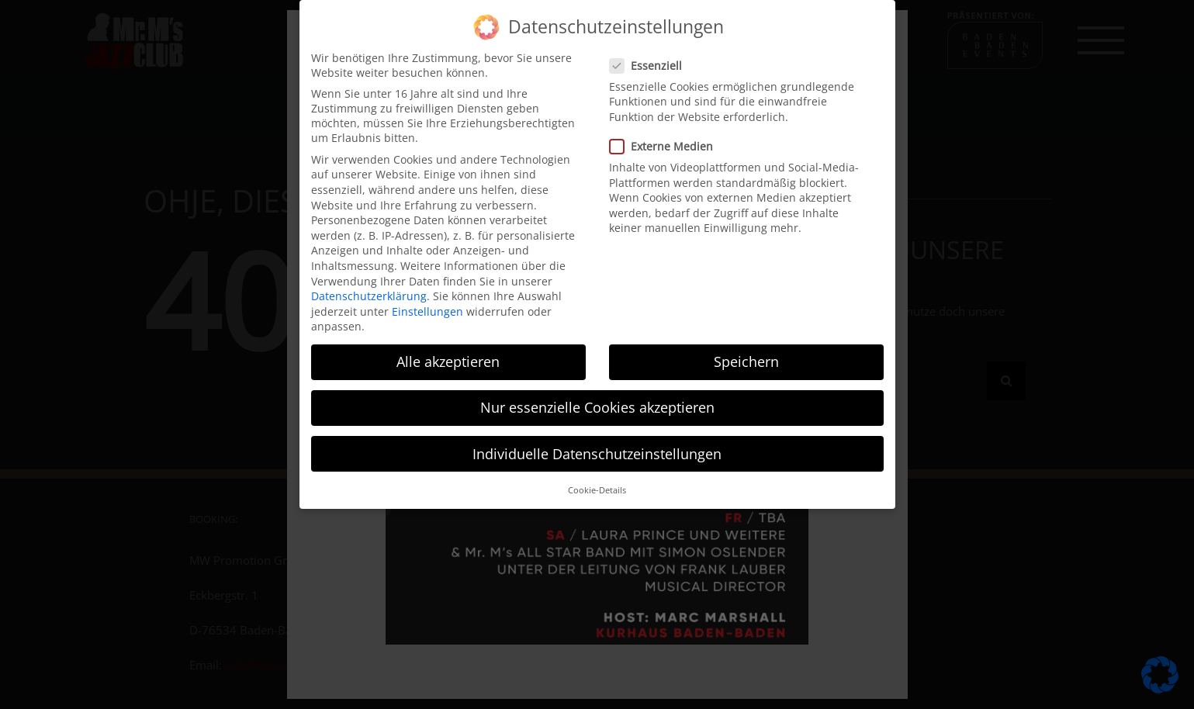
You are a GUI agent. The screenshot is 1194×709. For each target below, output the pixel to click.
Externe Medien (667, 139)
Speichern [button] (746, 355)
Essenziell (652, 58)
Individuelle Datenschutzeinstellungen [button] (597, 447)
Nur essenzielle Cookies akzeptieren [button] (597, 401)
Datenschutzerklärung (369, 289)
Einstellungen (427, 304)
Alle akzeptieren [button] (448, 355)
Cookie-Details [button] (597, 483)
